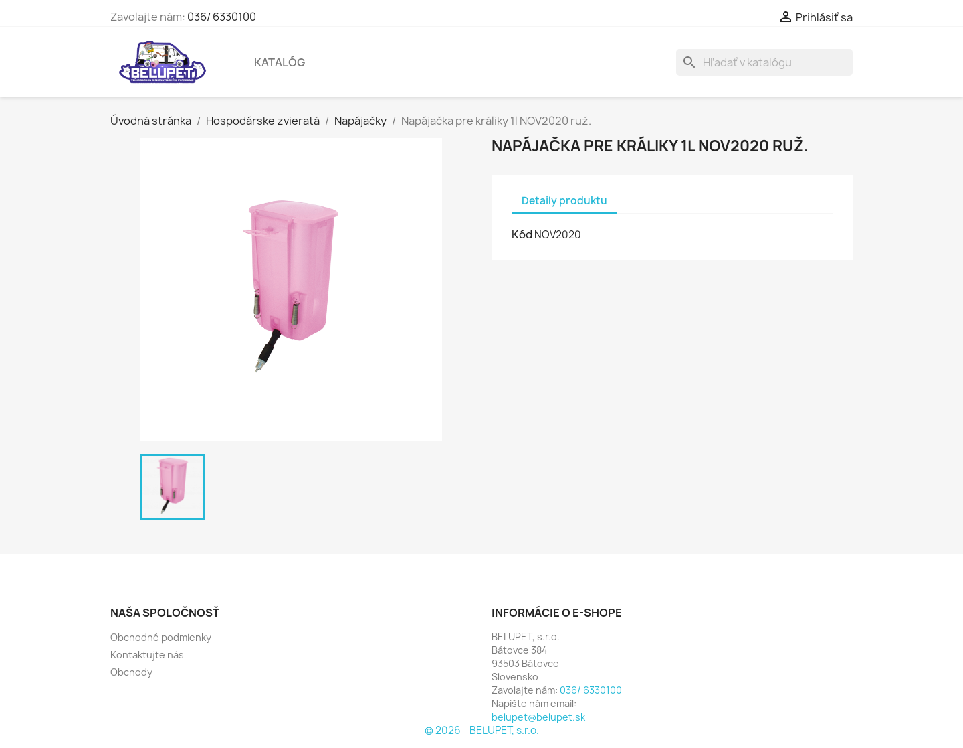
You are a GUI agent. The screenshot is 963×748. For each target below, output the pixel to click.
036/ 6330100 (221, 16)
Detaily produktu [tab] (564, 201)
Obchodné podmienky (160, 637)
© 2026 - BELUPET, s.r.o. (482, 730)
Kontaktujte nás (147, 654)
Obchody (131, 672)
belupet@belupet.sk (538, 716)
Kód (522, 234)
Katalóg (279, 62)
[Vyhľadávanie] (764, 62)
